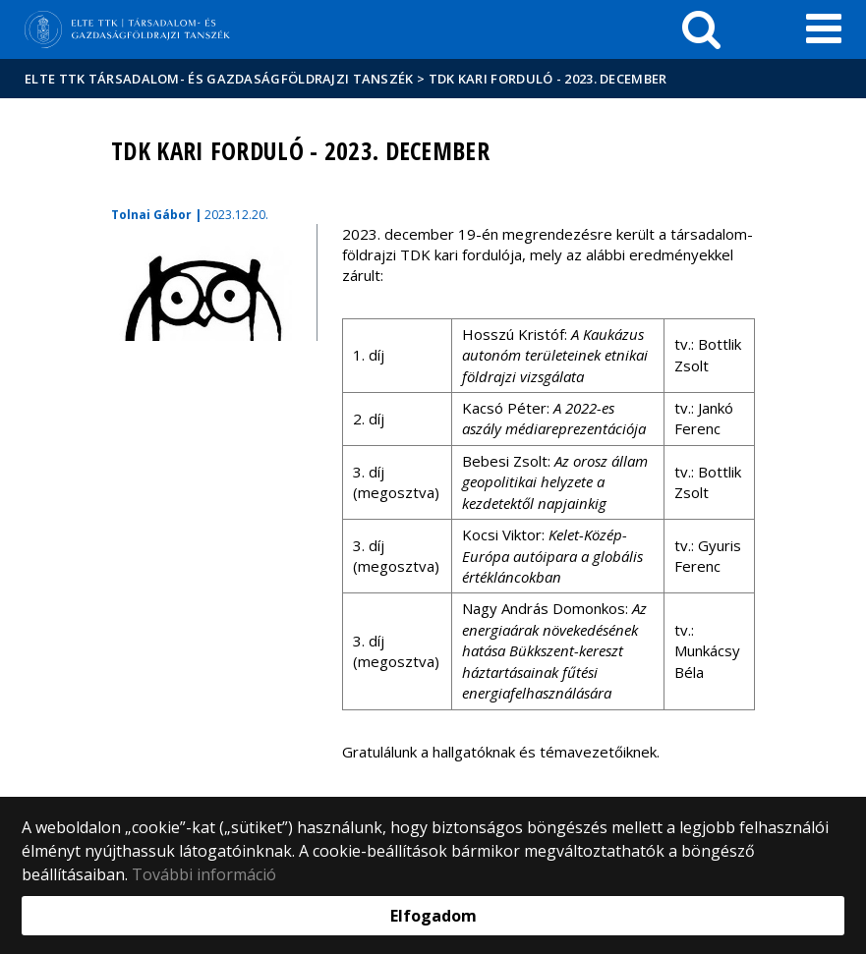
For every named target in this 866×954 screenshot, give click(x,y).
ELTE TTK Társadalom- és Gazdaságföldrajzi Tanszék (219, 78)
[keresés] (701, 29)
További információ (204, 874)
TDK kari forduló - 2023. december (548, 78)
